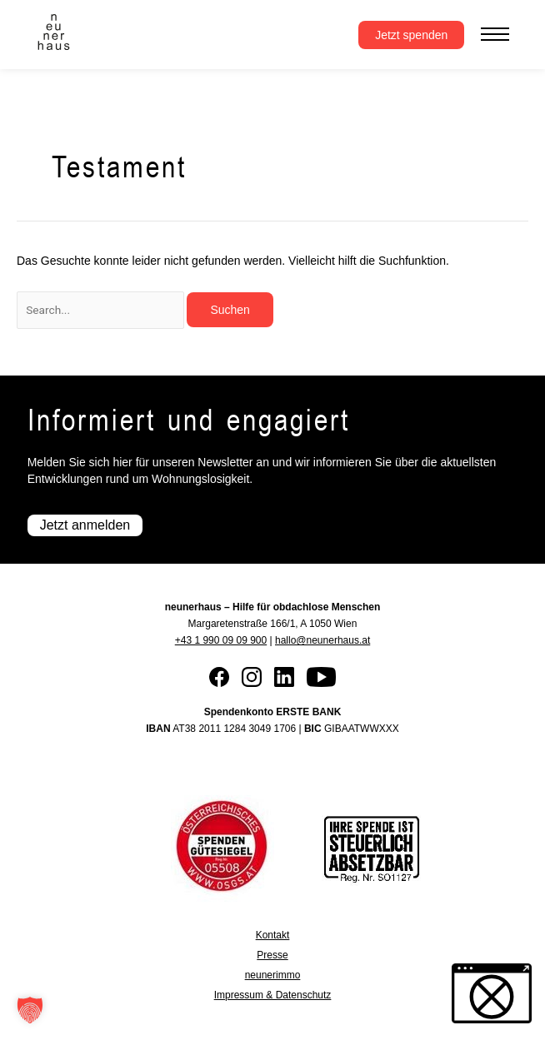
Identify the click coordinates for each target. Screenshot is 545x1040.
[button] (30, 1010)
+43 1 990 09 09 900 (221, 640)
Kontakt (273, 935)
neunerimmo (273, 975)
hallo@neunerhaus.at (322, 640)
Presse (272, 955)
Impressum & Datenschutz (273, 995)
